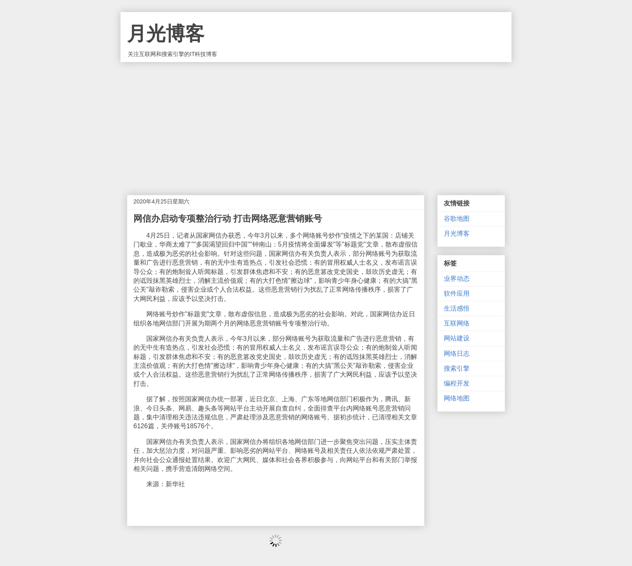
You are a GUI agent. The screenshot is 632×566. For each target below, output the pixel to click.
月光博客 (165, 33)
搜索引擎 (457, 368)
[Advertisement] (316, 122)
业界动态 (457, 278)
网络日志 (457, 353)
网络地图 (457, 398)
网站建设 (457, 338)
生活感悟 (457, 308)
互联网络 (457, 323)
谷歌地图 (457, 218)
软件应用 (457, 293)
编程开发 (457, 383)
